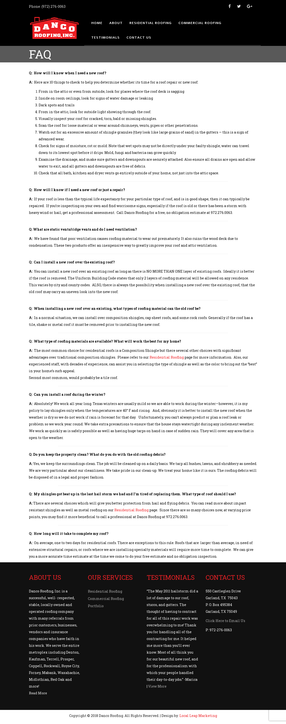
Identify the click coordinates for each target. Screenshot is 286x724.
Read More (38, 693)
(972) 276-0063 (54, 6)
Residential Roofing (167, 357)
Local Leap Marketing (198, 715)
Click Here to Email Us (225, 620)
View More (157, 686)
